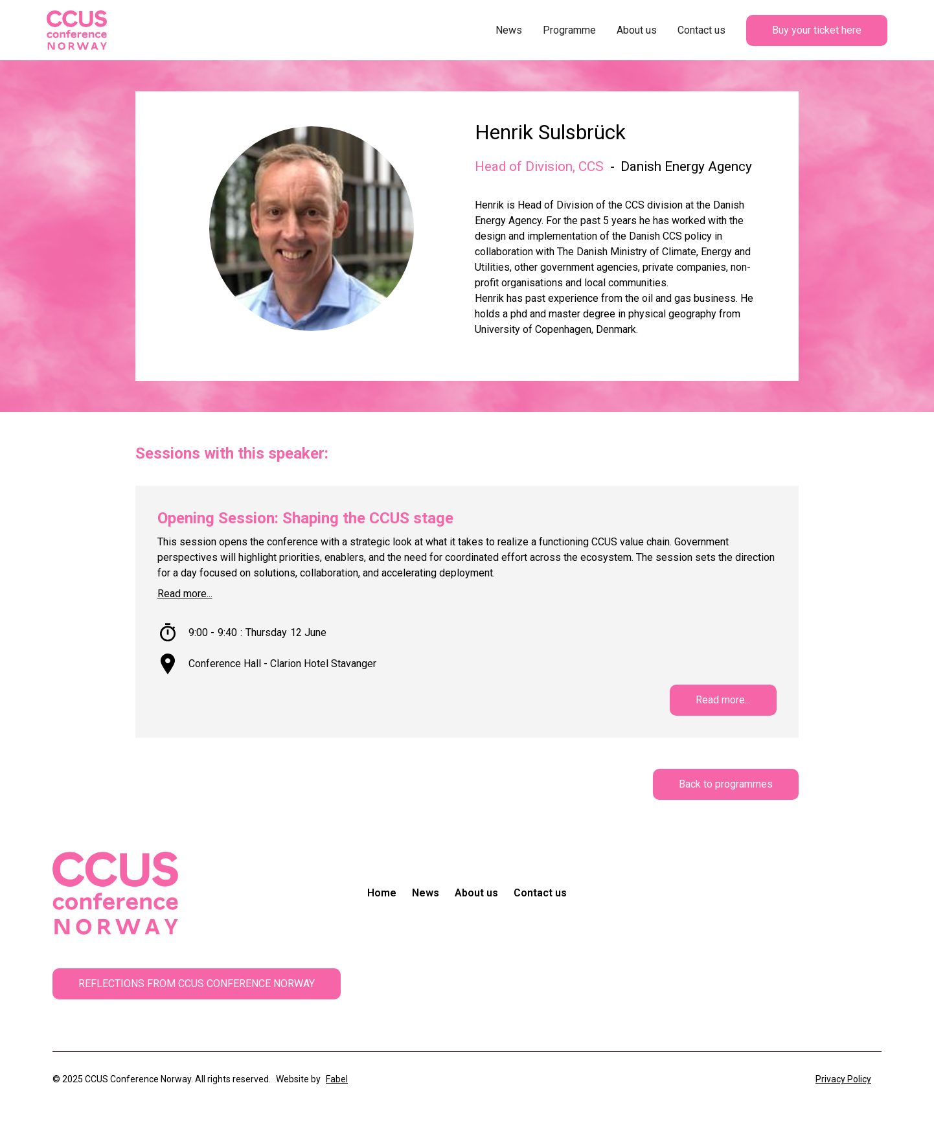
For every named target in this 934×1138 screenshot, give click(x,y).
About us (637, 30)
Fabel (337, 1079)
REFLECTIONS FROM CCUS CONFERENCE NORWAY (196, 983)
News (508, 30)
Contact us (701, 30)
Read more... (184, 593)
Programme (569, 30)
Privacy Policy (843, 1079)
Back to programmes (726, 784)
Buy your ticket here (816, 30)
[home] (77, 30)
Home (381, 893)
